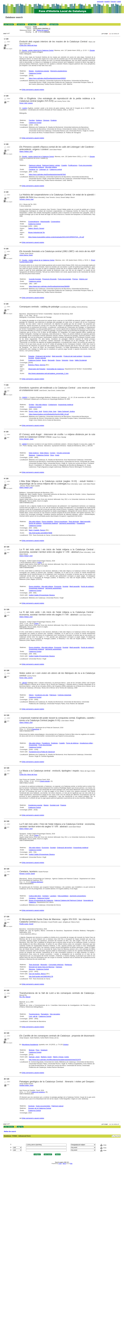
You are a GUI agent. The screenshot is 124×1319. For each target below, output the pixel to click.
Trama (39, 562)
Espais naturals (40, 358)
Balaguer (32, 455)
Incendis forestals (35, 279)
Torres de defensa (72, 743)
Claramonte (35, 729)
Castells (64, 165)
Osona (58, 360)
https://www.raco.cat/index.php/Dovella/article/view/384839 (49, 286)
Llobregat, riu (43, 169)
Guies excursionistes (43, 1106)
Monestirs (43, 965)
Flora (37, 1050)
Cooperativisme (33, 221)
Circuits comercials (63, 453)
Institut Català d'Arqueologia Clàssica (42, 595)
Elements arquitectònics (58, 71)
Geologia (31, 1106)
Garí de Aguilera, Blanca (37, 974)
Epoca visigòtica (47, 521)
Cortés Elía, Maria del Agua (28, 45)
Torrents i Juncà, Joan (26, 199)
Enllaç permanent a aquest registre (33, 89)
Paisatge (31, 356)
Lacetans (53, 896)
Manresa (32, 969)
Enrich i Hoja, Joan (49, 411)
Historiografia (45, 221)
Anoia (71, 360)
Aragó (57, 455)
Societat (31, 358)
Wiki (71, 1163)
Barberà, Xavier (46, 1057)
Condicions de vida (41, 695)
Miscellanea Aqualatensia (30, 1044)
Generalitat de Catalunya (55, 369)
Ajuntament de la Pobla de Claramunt (42, 752)
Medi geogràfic (57, 356)
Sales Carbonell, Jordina (66, 411)
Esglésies (54, 743)
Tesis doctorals (74, 521)
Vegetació (44, 1050)
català (119, 1)
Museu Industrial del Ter (36, 232)
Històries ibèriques (37, 882)
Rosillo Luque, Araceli (26, 924)
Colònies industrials (64, 695)
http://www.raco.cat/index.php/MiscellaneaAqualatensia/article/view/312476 (55, 1059)
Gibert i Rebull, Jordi (26, 151)
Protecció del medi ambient (73, 356)
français (113, 1)
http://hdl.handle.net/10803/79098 (40, 533)
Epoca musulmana (60, 521)
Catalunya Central (35, 73)
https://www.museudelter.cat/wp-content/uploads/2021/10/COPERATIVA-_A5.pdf (56, 237)
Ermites (31, 404)
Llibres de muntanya (38, 1092)
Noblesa (39, 120)
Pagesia (63, 805)
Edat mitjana (44, 453)
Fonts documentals (85, 165)
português (100, 1)
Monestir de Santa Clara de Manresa (41, 967)
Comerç (53, 453)
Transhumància (34, 1014)
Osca (52, 455)
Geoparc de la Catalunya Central (39, 1108)
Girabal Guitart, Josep (26, 1085)
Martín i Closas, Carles (61, 1057)
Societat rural (54, 805)
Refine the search (42, 30)
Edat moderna (34, 453)
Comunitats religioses (56, 965)
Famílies (32, 120)
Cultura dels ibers (35, 896)
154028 (24, 397)
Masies (31, 71)
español (107, 1)
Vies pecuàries (55, 1014)
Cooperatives (55, 221)
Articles (65, 1044)
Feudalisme (81, 523)
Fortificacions (72, 165)
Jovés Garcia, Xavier (26, 255)
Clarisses (59, 967)
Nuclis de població (35, 523)
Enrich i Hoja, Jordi (35, 411)
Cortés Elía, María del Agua (28, 774)
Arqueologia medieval (36, 167)
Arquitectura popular (42, 71)
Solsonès (65, 360)
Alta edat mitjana (51, 167)
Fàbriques (52, 695)
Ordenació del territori (43, 356)
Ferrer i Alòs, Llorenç (26, 103)
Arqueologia (33, 745)
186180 (24, 683)
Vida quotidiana (63, 896)
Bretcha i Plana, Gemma (36, 365)
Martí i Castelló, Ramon (37, 530)
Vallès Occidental (81, 360)
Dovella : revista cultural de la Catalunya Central (37, 50)
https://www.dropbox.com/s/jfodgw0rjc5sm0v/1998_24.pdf (49, 414)
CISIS (60, 1163)
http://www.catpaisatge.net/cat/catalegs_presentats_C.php (48, 373)
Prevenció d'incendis (49, 279)
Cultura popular (45, 781)
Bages (44, 360)
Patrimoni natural (57, 1106)
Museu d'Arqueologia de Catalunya (41, 900)
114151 (24, 108)
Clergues (46, 120)
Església (54, 120)
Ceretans (45, 896)
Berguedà (51, 360)
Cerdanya (32, 898)
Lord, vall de (33, 1016)
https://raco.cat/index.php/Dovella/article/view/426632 (47, 78)
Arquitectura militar (86, 743)
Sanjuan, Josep (34, 1057)
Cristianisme (52, 404)
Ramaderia (45, 1014)
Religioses (68, 965)
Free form (117, 1136)
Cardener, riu (33, 169)
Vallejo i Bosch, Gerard (36, 228)
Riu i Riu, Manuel (24, 997)
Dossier (92, 50)
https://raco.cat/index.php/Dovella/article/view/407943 (47, 174)
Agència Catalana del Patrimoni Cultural (68, 900)
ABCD (64, 1163)
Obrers (31, 695)
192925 (24, 444)
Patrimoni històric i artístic (51, 165)
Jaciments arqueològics (67, 523)
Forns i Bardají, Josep (26, 439)
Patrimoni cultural (35, 165)
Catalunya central (56, 169)
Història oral (83, 279)
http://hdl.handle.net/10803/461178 (41, 976)
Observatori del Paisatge (36, 369)
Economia (87, 356)
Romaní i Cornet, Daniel (27, 873)
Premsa (75, 279)
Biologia (31, 1050)
